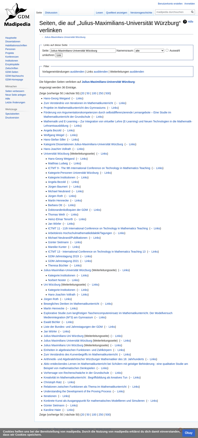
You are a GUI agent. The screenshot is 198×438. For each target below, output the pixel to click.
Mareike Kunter (57, 246)
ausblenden (77, 71)
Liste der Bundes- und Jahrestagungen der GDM (73, 326)
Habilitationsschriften (16, 45)
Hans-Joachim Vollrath (57, 148)
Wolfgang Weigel (54, 135)
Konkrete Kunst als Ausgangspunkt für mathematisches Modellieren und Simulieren (94, 400)
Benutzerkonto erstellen (170, 3)
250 (101, 93)
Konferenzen (12, 56)
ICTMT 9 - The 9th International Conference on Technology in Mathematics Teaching (99, 168)
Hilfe (190, 21)
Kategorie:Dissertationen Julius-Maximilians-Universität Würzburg (83, 144)
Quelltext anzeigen (116, 12)
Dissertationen (12, 41)
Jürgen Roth (55, 196)
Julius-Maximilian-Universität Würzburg (67, 270)
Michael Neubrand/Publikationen (68, 237)
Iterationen (50, 396)
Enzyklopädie (12, 64)
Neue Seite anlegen (15, 94)
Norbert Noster (57, 280)
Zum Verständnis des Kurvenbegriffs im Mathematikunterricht (81, 354)
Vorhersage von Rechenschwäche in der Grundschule (76, 372)
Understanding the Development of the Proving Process (77, 391)
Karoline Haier (52, 409)
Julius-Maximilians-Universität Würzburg (65, 37)
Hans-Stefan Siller (55, 139)
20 (82, 93)
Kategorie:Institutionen (61, 177)
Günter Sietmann (58, 242)
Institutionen (11, 60)
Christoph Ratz (53, 382)
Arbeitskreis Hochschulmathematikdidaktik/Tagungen (80, 233)
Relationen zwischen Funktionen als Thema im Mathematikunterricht (85, 386)
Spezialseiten (12, 113)
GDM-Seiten (11, 72)
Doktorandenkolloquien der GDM (68, 209)
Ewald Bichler (52, 322)
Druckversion (12, 117)
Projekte (9, 53)
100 (94, 93)
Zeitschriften (11, 68)
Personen (10, 49)
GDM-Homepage (14, 79)
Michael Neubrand (59, 191)
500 (107, 93)
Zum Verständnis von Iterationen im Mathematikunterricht (78, 103)
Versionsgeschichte (141, 12)
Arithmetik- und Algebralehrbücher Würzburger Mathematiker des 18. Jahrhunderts (94, 359)
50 (88, 93)
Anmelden (189, 3)
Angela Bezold (52, 130)
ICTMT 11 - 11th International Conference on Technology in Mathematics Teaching (98, 228)
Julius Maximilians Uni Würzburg (63, 345)
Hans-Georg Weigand (57, 98)
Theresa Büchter (58, 265)
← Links (77, 98)
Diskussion (51, 12)
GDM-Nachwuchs (14, 76)
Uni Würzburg (52, 284)
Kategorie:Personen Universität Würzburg (73, 172)
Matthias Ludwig (58, 163)
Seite (39, 12)
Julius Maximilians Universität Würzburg (68, 340)
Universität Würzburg (56, 153)
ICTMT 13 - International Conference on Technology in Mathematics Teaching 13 (97, 251)
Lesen (99, 12)
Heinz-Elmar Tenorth (60, 219)
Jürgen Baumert (58, 186)
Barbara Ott (55, 205)
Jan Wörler (54, 223)
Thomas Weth (56, 214)
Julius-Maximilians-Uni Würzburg (63, 335)
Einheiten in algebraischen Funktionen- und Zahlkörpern (78, 350)
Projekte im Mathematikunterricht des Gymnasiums (75, 107)
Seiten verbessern (14, 91)
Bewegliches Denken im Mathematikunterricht (71, 303)
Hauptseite (10, 37)
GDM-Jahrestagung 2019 (63, 256)
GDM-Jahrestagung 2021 (63, 261)
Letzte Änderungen (15, 102)
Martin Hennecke (58, 200)
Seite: (45, 50)
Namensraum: (125, 50)
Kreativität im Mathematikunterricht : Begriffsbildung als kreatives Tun (85, 377)
